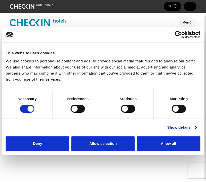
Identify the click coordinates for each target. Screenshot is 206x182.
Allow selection (103, 143)
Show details (179, 127)
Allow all (168, 143)
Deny (37, 143)
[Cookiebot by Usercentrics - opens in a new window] (178, 34)
